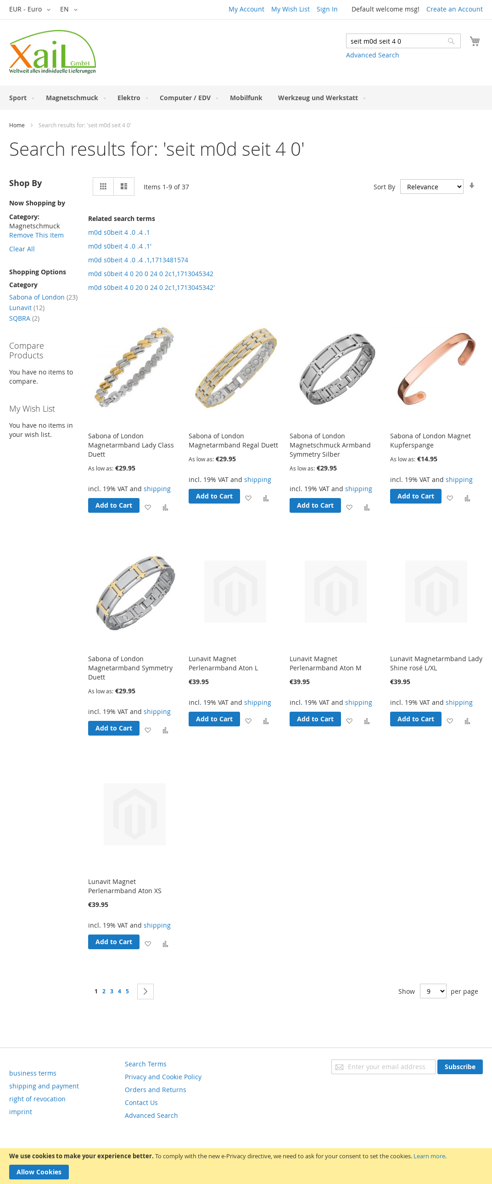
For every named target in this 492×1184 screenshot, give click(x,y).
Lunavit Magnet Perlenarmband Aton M (326, 663)
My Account (246, 9)
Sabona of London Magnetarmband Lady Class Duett (131, 445)
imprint (20, 1111)
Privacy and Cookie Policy (163, 1076)
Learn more (429, 1156)
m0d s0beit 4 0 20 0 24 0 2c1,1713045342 (150, 273)
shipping (157, 488)
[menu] (246, 97)
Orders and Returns (155, 1089)
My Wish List (290, 9)
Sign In (327, 9)
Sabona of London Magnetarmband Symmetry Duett (130, 667)
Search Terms (146, 1063)
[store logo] (52, 52)
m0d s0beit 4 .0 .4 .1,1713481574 (138, 259)
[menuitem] (20, 97)
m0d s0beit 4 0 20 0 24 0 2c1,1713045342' (151, 287)
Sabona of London (43, 297)
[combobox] (403, 41)
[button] (31, 10)
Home (17, 125)
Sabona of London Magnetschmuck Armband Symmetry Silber (330, 445)
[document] (246, 1166)
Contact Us (141, 1102)
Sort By (384, 186)
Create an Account (454, 9)
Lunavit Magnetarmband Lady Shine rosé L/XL (436, 663)
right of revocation (37, 1098)
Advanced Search (372, 55)
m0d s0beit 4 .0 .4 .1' (119, 246)
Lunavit (27, 307)
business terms (32, 1073)
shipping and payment (44, 1086)
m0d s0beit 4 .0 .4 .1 (119, 232)
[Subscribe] (460, 1066)
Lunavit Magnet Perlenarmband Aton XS (125, 886)
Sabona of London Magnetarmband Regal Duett (233, 440)
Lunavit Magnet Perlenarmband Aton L (223, 663)
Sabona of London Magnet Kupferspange (430, 440)
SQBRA (24, 318)
